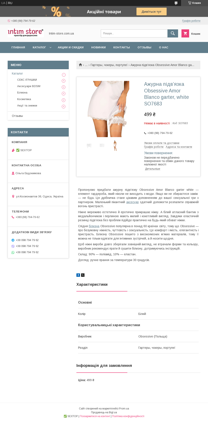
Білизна (22, 92)
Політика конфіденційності (128, 416)
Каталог (39, 47)
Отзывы (144, 47)
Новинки (98, 47)
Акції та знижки (27, 105)
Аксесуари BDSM (28, 86)
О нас (163, 47)
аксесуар (132, 202)
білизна (94, 226)
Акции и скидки (71, 47)
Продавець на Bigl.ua (104, 412)
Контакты (121, 47)
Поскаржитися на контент (95, 416)
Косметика (24, 99)
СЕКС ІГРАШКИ (27, 79)
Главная (18, 47)
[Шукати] (172, 33)
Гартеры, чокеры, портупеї (109, 65)
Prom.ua (124, 408)
